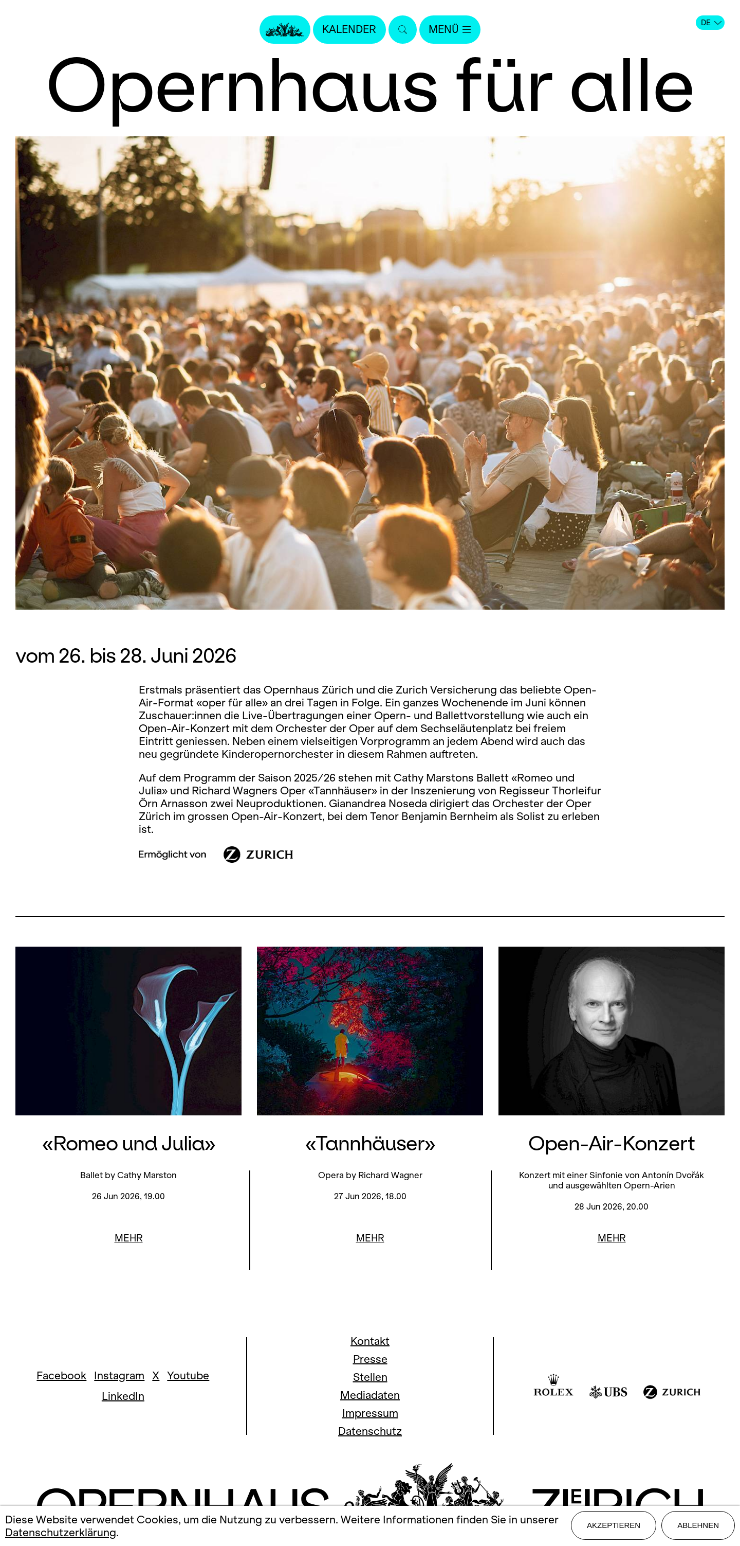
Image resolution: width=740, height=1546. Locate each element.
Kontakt (370, 1341)
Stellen (370, 1377)
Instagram (119, 1375)
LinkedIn (123, 1396)
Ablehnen (698, 1526)
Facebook (61, 1375)
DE (711, 23)
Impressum (370, 1413)
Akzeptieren (613, 1526)
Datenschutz (370, 1431)
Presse (370, 1359)
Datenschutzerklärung (60, 1533)
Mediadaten (370, 1395)
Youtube (188, 1375)
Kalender (348, 29)
